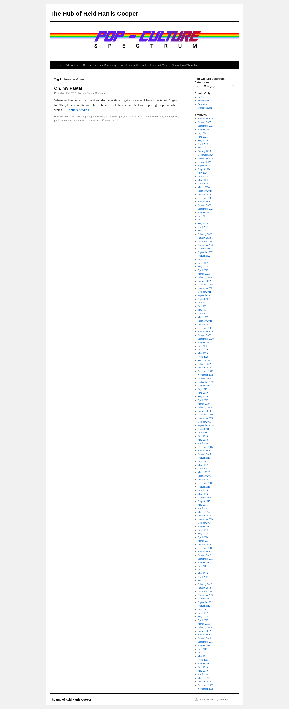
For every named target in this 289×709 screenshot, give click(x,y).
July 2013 (202, 566)
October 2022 (204, 248)
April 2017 (203, 468)
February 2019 (205, 407)
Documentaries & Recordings (100, 65)
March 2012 (204, 623)
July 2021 (202, 302)
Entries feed (204, 100)
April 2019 (203, 400)
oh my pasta (171, 116)
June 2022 (203, 263)
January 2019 (204, 411)
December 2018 (205, 414)
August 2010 (204, 663)
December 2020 (205, 328)
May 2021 (203, 309)
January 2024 (204, 194)
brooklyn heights (114, 116)
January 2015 (204, 515)
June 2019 (203, 392)
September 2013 (206, 558)
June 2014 (203, 530)
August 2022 (204, 255)
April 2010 (203, 674)
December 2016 (205, 483)
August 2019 (204, 385)
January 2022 (204, 281)
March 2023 (204, 230)
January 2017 (204, 479)
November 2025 (206, 118)
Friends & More (159, 65)
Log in (201, 97)
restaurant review (83, 120)
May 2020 (203, 353)
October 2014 (204, 522)
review (96, 120)
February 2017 (205, 475)
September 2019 (206, 382)
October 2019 (204, 378)
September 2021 (206, 295)
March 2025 (204, 147)
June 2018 (203, 436)
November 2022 (206, 245)
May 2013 (203, 573)
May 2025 (203, 140)
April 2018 (203, 443)
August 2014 (204, 526)
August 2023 (204, 212)
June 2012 (203, 613)
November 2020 (206, 331)
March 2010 (204, 678)
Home (58, 65)
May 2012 (203, 616)
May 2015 (203, 504)
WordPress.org (205, 107)
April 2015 (203, 508)
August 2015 (204, 501)
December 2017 (205, 447)
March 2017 (204, 472)
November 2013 (206, 551)
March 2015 (204, 512)
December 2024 (205, 154)
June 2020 (203, 349)
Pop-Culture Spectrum (94, 93)
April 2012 (203, 620)
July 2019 (202, 389)
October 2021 (204, 291)
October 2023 (204, 205)
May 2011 (203, 656)
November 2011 (205, 634)
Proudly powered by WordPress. (214, 699)
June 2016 (203, 490)
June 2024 (203, 176)
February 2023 (205, 234)
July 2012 (202, 609)
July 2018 (202, 432)
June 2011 (203, 652)
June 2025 (203, 136)
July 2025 (202, 133)
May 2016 (203, 494)
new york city (157, 116)
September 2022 (206, 252)
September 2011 (206, 641)
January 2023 (204, 237)
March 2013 (204, 580)
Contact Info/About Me (185, 65)
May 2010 (203, 670)
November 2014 (206, 519)
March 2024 (204, 187)
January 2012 (204, 631)
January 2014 (204, 544)
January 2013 (204, 587)
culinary (128, 116)
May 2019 (203, 396)
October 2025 (204, 122)
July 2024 (202, 172)
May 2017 (203, 465)
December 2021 (205, 284)
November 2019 (206, 374)
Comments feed (205, 104)
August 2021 (204, 299)
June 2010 (203, 667)
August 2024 (204, 169)
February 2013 (205, 584)
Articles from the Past (133, 65)
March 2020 (204, 360)
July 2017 (202, 461)
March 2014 (204, 540)
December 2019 (205, 371)
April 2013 (203, 576)
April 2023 (203, 227)
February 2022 (205, 277)
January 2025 (204, 151)
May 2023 (203, 223)
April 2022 (203, 270)
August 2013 (204, 562)
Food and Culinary (74, 116)
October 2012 (204, 598)
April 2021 (203, 313)
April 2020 (203, 356)
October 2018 (204, 421)
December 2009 (205, 685)
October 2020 (204, 335)
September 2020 (206, 338)
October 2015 (204, 497)
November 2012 (206, 595)
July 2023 (202, 216)
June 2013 (203, 569)
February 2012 (205, 627)
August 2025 (204, 129)
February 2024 (205, 190)
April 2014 (203, 537)
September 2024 (206, 165)
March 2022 (204, 273)
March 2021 (204, 317)
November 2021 (206, 288)
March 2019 (204, 403)
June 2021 (203, 306)
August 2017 (204, 457)
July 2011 (202, 649)
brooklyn (99, 116)
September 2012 (206, 602)
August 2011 (204, 645)
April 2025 (203, 144)
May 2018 (203, 439)
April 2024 (203, 183)
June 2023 (203, 219)
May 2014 (203, 533)
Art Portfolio (72, 65)
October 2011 (204, 638)
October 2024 (204, 162)
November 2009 (206, 688)
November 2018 (206, 418)
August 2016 (204, 486)
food (146, 116)
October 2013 (204, 555)
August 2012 (204, 605)
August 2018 (204, 429)
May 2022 (203, 266)
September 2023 (206, 208)
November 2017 (206, 450)
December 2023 (205, 198)
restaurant (66, 120)
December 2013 (205, 548)
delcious (138, 116)
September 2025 (206, 125)
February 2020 (205, 364)
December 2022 (205, 241)
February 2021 (205, 320)
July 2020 (202, 346)
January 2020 (204, 367)
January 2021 (204, 324)
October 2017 (204, 454)
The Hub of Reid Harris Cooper (94, 13)
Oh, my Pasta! (68, 88)
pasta (57, 120)
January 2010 (204, 681)
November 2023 (206, 201)
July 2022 (202, 259)
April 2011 (203, 659)
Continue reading (80, 110)
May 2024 (203, 180)
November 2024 (206, 158)
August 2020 (204, 342)
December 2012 (205, 591)
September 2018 (206, 425)
